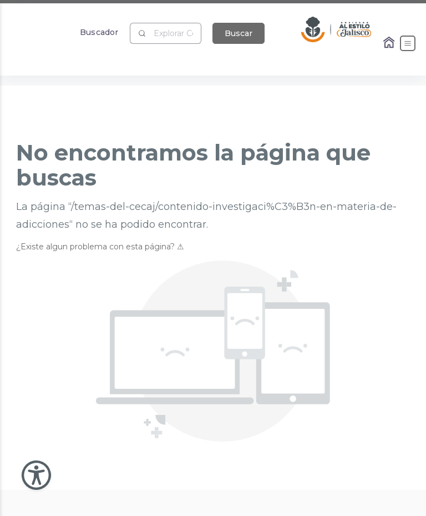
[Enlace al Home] (390, 43)
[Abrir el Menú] (407, 43)
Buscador (99, 32)
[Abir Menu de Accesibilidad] (36, 475)
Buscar (238, 33)
